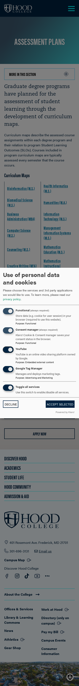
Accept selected (60, 404)
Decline (11, 404)
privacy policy (12, 299)
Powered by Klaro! (65, 412)
